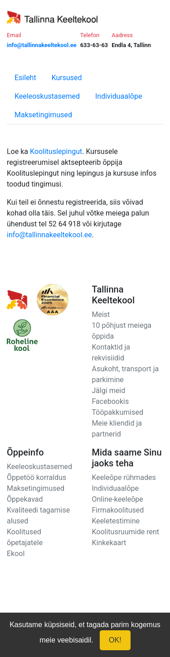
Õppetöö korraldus (36, 477)
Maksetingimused (43, 114)
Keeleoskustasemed (47, 96)
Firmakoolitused (118, 510)
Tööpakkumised (117, 412)
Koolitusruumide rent (125, 532)
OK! (115, 640)
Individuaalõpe (118, 96)
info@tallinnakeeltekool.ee (49, 234)
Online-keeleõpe (117, 499)
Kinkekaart (109, 542)
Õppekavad (25, 499)
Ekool (15, 553)
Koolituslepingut (56, 151)
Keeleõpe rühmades (124, 477)
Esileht (25, 77)
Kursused (67, 77)
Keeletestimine (116, 521)
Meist (101, 314)
